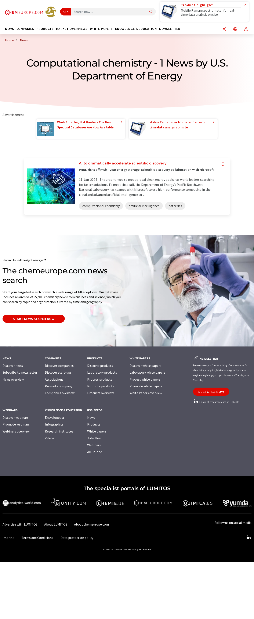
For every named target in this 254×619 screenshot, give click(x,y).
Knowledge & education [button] (136, 29)
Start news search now (33, 319)
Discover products (100, 365)
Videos (49, 438)
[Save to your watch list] (223, 164)
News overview (13, 379)
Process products (99, 379)
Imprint (8, 538)
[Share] (224, 29)
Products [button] (45, 29)
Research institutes (59, 431)
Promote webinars (16, 424)
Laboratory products (102, 372)
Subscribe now (211, 391)
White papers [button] (101, 29)
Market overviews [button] (72, 29)
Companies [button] (25, 29)
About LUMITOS (55, 524)
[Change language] (235, 29)
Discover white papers (145, 365)
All (64, 12)
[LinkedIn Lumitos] (248, 538)
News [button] (9, 29)
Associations (54, 379)
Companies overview (60, 393)
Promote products (100, 386)
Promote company (58, 386)
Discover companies (59, 365)
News (91, 417)
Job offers (94, 438)
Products (93, 424)
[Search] (151, 12)
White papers (96, 431)
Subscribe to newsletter (20, 372)
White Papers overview (146, 393)
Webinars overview (16, 431)
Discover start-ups (58, 372)
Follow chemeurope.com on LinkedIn (216, 401)
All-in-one (94, 452)
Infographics (54, 424)
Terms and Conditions (37, 538)
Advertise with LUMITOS (20, 524)
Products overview (100, 393)
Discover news (13, 365)
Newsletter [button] (169, 29)
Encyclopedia (54, 417)
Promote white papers (146, 386)
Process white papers (145, 379)
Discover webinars (16, 417)
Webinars (94, 445)
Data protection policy (77, 538)
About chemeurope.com (91, 524)
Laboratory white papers (147, 372)
